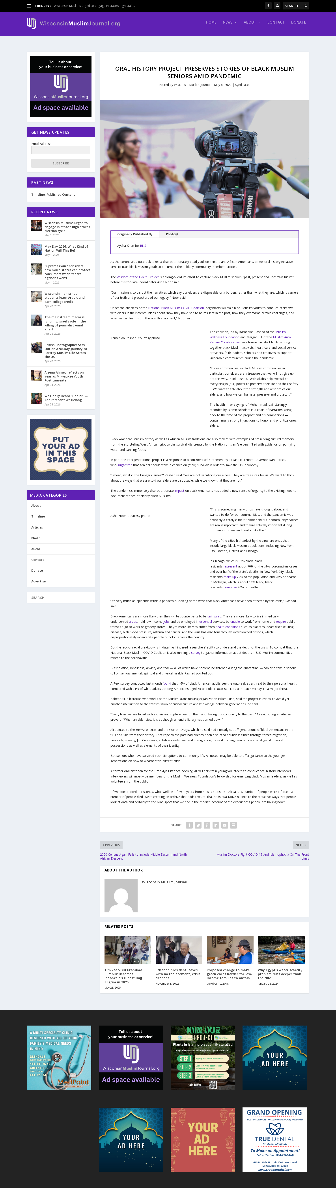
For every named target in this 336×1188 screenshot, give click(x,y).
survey (195, 648)
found (167, 679)
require (281, 617)
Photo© (172, 230)
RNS (143, 241)
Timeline (38, 512)
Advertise (38, 577)
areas (133, 617)
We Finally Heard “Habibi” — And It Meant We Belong (66, 394)
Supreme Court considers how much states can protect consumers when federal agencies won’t (67, 268)
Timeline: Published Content (53, 190)
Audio (35, 545)
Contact (276, 26)
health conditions (228, 623)
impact (179, 486)
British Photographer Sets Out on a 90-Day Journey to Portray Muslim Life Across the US (66, 347)
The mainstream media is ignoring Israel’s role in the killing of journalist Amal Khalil (65, 319)
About (250, 26)
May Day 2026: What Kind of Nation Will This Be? (66, 244)
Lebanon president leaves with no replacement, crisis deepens (178, 970)
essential (205, 617)
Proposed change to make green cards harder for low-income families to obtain (229, 970)
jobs (166, 617)
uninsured (214, 612)
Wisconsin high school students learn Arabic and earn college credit (65, 293)
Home (211, 26)
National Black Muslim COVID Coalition (176, 304)
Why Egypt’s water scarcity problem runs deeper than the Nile (280, 970)
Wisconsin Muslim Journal (192, 81)
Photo (36, 534)
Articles (37, 523)
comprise (230, 583)
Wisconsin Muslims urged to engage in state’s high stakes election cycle (67, 223)
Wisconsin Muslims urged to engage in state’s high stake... (95, 6)
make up (230, 573)
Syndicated (242, 81)
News (228, 26)
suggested (125, 461)
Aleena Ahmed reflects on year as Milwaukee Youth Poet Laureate (64, 372)
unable (235, 617)
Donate (298, 26)
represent (230, 562)
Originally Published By (135, 230)
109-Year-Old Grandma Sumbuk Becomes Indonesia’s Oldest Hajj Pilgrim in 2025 (123, 972)
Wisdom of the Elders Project (138, 273)
